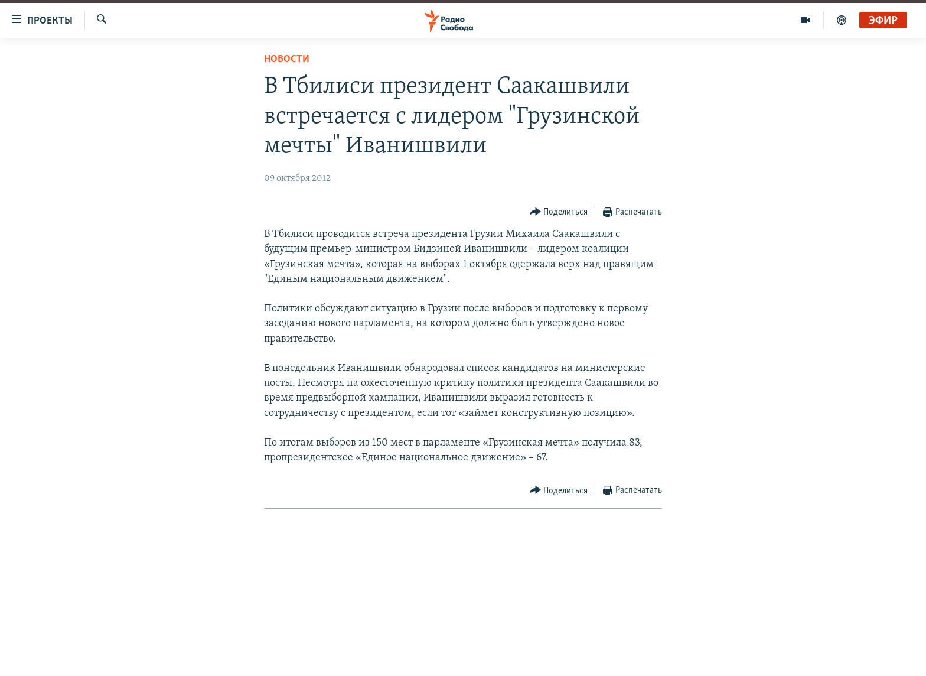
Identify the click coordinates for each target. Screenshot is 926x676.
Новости (286, 59)
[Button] (559, 212)
